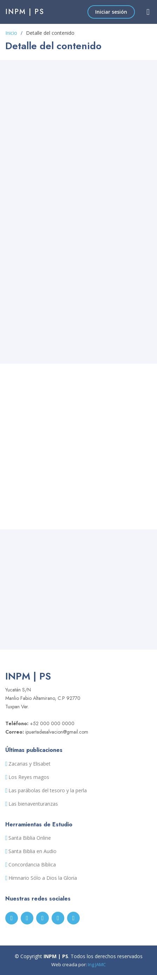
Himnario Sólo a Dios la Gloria (42, 878)
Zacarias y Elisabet (29, 763)
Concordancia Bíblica (32, 864)
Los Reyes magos (28, 777)
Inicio (11, 33)
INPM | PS (24, 12)
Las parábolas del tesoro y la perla (47, 790)
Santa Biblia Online (29, 838)
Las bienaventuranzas (33, 803)
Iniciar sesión (111, 11)
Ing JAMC (97, 964)
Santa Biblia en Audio (32, 851)
